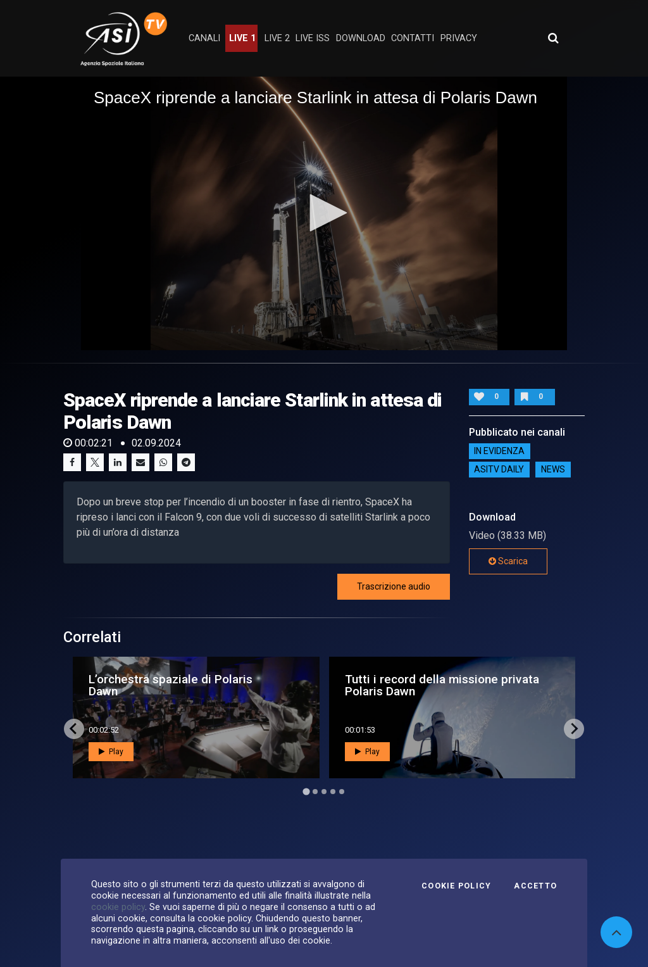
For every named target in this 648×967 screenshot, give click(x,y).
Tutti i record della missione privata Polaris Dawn (442, 685)
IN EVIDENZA (499, 451)
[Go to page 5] (341, 791)
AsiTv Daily (499, 470)
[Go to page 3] (324, 791)
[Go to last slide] (74, 729)
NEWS (553, 470)
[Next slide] (574, 729)
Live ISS (313, 38)
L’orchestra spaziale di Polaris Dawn (170, 685)
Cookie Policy (456, 886)
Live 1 (242, 38)
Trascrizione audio (393, 586)
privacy (458, 38)
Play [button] (111, 751)
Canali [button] (204, 38)
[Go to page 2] (315, 791)
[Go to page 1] (305, 791)
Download (360, 38)
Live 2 (277, 38)
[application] (324, 213)
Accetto (535, 886)
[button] (324, 213)
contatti (412, 38)
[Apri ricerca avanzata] (553, 38)
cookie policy (118, 907)
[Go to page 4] (332, 791)
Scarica (508, 561)
